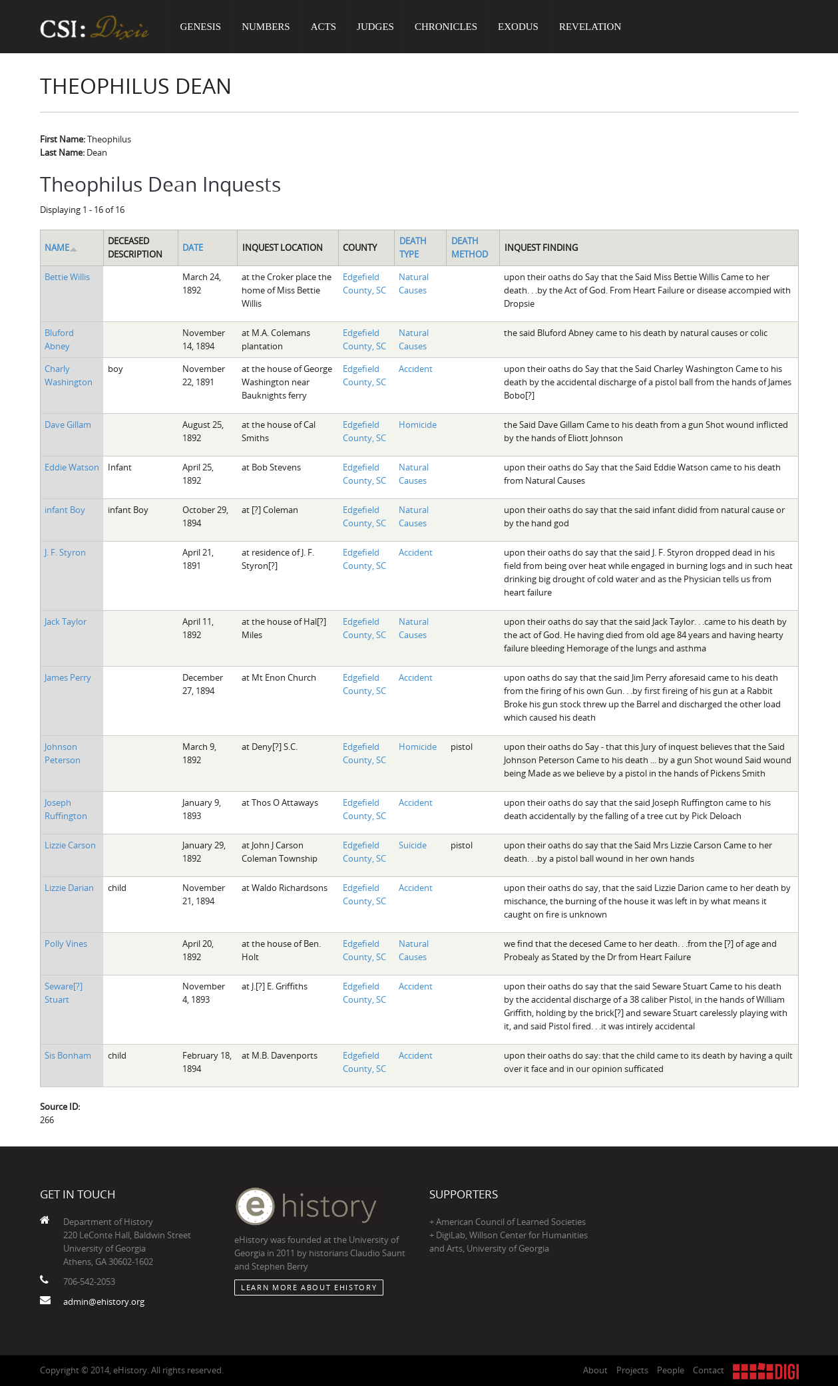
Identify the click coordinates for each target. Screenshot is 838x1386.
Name (61, 248)
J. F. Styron (65, 552)
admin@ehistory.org (103, 1301)
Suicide (413, 845)
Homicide (418, 425)
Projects (632, 1370)
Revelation (590, 26)
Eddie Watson (72, 467)
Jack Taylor (66, 621)
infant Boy (65, 510)
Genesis (201, 26)
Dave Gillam (68, 425)
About (595, 1370)
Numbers (266, 26)
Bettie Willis (67, 277)
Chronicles (446, 26)
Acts (323, 26)
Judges (375, 26)
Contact (708, 1370)
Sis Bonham (68, 1055)
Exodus (518, 26)
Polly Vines (66, 944)
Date (192, 248)
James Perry (68, 677)
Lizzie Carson (70, 845)
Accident (416, 369)
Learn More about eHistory (309, 1287)
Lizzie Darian (69, 888)
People (670, 1370)
